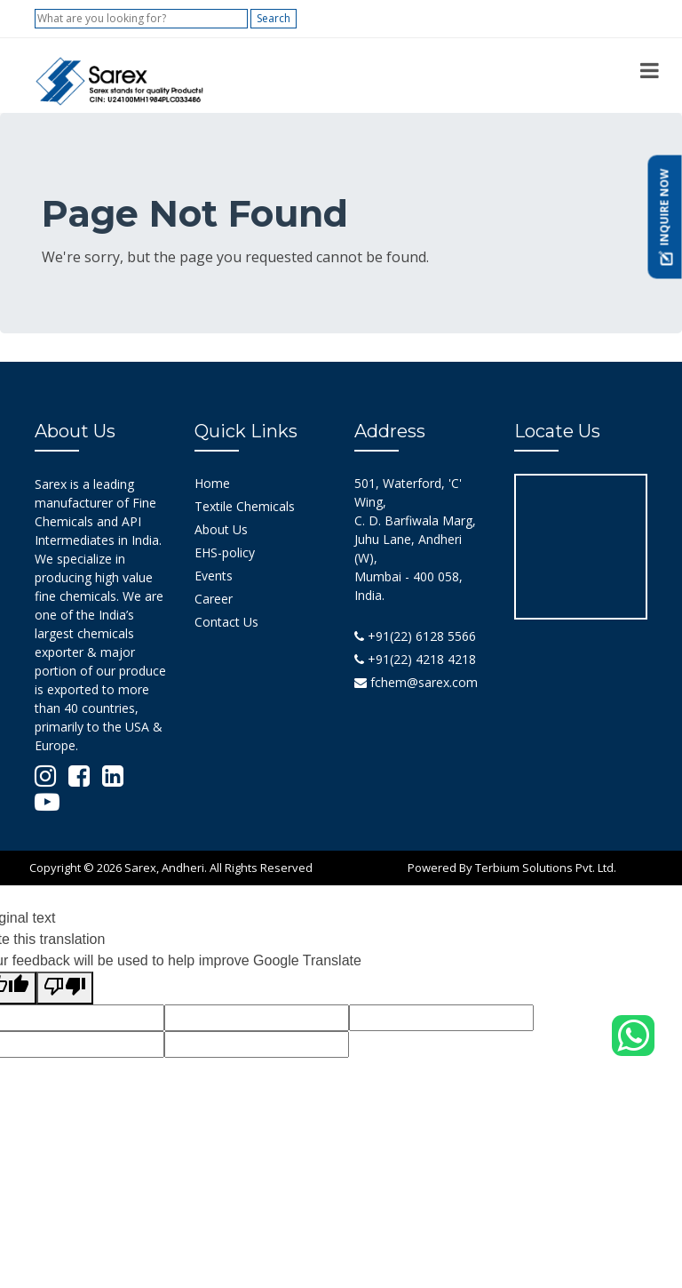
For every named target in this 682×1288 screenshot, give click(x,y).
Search (273, 18)
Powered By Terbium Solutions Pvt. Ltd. (512, 868)
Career (213, 598)
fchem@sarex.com (416, 682)
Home (212, 483)
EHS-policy (224, 552)
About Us (221, 529)
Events (213, 575)
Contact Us (226, 621)
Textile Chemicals (244, 506)
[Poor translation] (64, 988)
